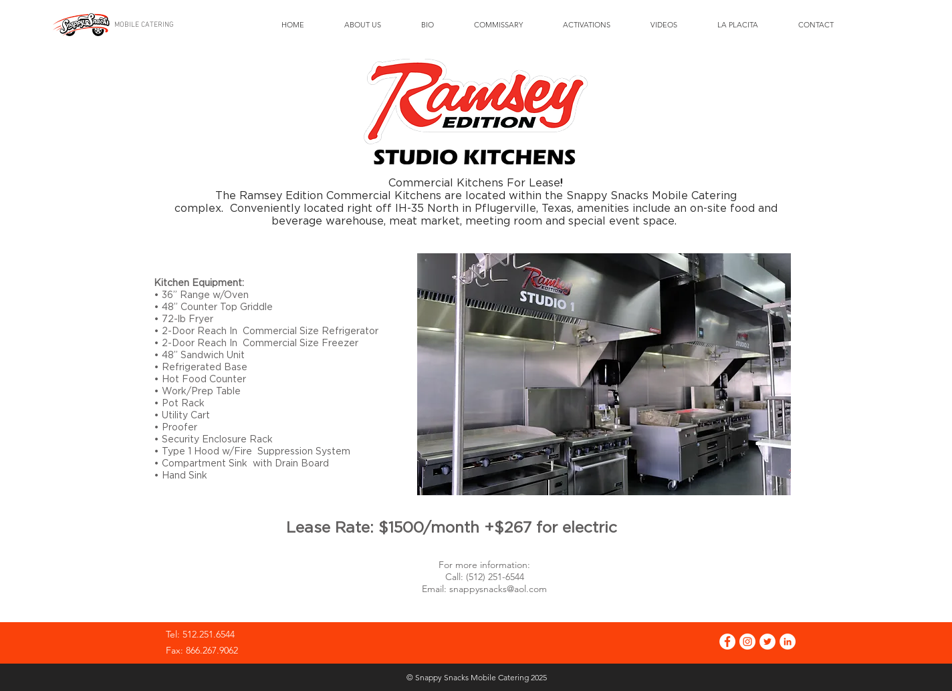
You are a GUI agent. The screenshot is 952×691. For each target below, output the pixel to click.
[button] (604, 374)
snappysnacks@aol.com (498, 589)
